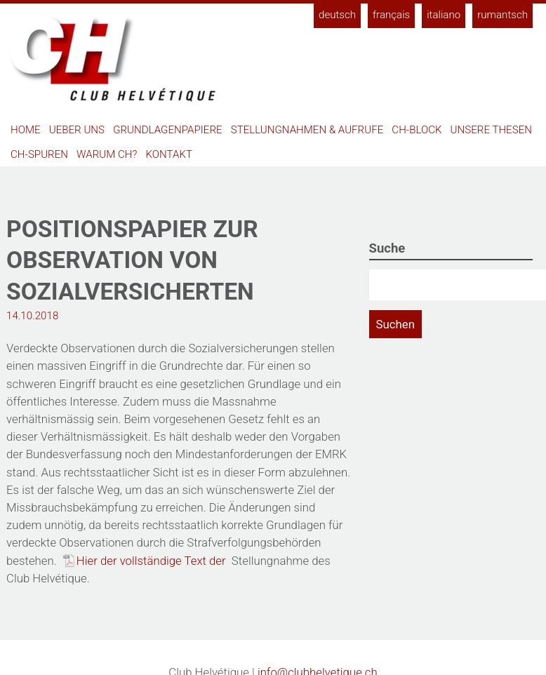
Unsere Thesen (491, 129)
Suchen (395, 324)
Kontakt (169, 154)
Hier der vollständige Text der (152, 561)
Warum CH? (106, 154)
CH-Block (416, 129)
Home (26, 129)
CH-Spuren (39, 154)
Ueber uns (77, 129)
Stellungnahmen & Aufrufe (307, 129)
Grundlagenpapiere (167, 129)
